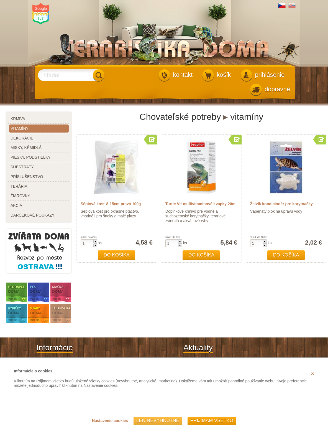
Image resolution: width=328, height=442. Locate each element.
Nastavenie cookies (110, 420)
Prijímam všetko (211, 420)
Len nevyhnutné (157, 420)
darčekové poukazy (33, 215)
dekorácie (22, 138)
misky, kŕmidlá (26, 147)
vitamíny (20, 128)
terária (19, 186)
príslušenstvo (27, 176)
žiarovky (20, 196)
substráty (22, 167)
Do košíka (117, 255)
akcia (16, 205)
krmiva (18, 118)
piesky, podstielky (30, 157)
